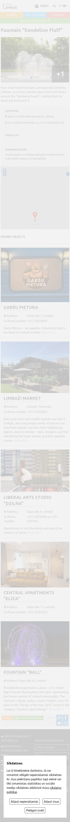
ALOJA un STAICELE (35, 20)
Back (7, 718)
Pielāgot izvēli (35, 810)
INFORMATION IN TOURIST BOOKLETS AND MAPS (15, 750)
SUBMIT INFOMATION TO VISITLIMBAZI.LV (15, 738)
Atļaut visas (51, 801)
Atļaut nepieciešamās (24, 801)
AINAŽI (12, 15)
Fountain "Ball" (23, 672)
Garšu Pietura (21, 307)
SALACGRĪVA (35, 15)
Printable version (30, 718)
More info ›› (48, 332)
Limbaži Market (22, 398)
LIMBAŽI (58, 15)
